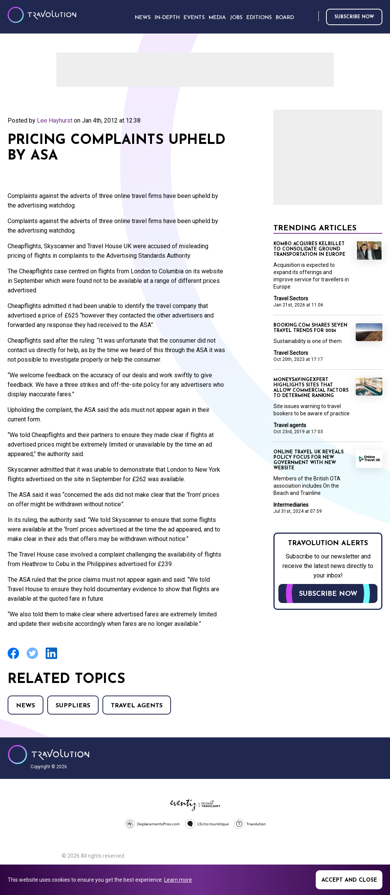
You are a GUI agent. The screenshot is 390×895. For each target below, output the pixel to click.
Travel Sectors (290, 298)
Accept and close (349, 880)
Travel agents (137, 706)
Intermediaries (290, 505)
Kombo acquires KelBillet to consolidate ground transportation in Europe (309, 249)
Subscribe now (354, 17)
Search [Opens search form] (311, 16)
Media (217, 18)
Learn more (178, 880)
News (25, 706)
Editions (259, 18)
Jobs (236, 18)
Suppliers (73, 706)
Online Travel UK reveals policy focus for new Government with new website (308, 460)
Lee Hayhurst (54, 120)
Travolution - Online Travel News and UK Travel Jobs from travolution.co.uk (49, 754)
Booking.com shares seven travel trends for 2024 (310, 328)
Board (285, 18)
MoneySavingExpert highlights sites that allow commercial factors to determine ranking (310, 388)
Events (194, 18)
